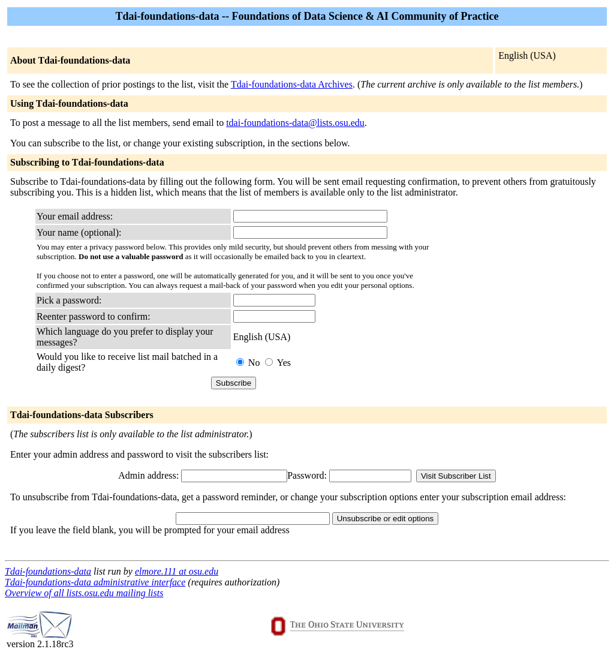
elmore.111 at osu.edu (176, 571)
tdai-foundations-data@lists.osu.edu (295, 123)
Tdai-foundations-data (48, 571)
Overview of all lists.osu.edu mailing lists (84, 593)
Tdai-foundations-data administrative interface (95, 582)
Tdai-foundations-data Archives (292, 84)
